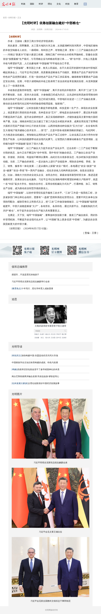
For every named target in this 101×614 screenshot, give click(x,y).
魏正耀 (64, 334)
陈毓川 (36, 334)
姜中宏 (58, 338)
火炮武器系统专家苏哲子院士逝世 (50, 326)
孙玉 (42, 338)
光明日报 (12, 18)
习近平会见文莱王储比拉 (50, 532)
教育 (76, 4)
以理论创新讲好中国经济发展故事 (35, 383)
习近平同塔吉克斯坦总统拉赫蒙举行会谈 (31, 281)
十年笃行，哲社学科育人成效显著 (32, 288)
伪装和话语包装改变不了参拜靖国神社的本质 (35, 369)
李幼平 (58, 334)
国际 (32, 4)
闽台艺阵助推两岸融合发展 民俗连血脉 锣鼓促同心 (35, 376)
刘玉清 (53, 334)
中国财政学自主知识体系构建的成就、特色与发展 (35, 362)
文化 (59, 4)
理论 (50, 4)
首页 (5, 18)
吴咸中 (42, 334)
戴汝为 (47, 334)
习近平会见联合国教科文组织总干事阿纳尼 (50, 601)
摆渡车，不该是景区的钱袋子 (25, 274)
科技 (67, 4)
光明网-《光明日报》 (45, 29)
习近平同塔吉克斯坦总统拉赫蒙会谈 (50, 462)
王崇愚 (53, 338)
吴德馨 (36, 338)
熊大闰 (47, 338)
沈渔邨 (64, 338)
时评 (41, 4)
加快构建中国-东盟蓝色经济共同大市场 (35, 355)
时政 (23, 4)
